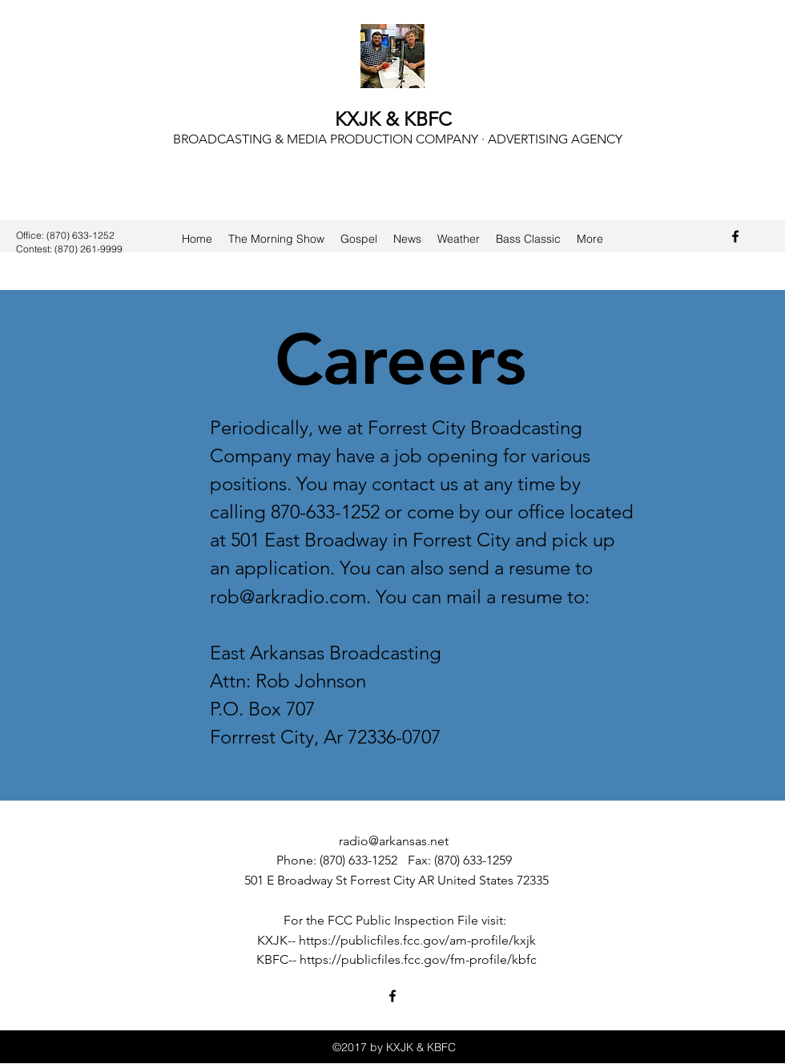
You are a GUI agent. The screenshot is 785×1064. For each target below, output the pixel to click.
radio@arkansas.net (394, 840)
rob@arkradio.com (288, 596)
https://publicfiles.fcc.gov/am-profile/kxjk (417, 940)
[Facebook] (735, 236)
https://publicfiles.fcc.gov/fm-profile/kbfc (418, 959)
